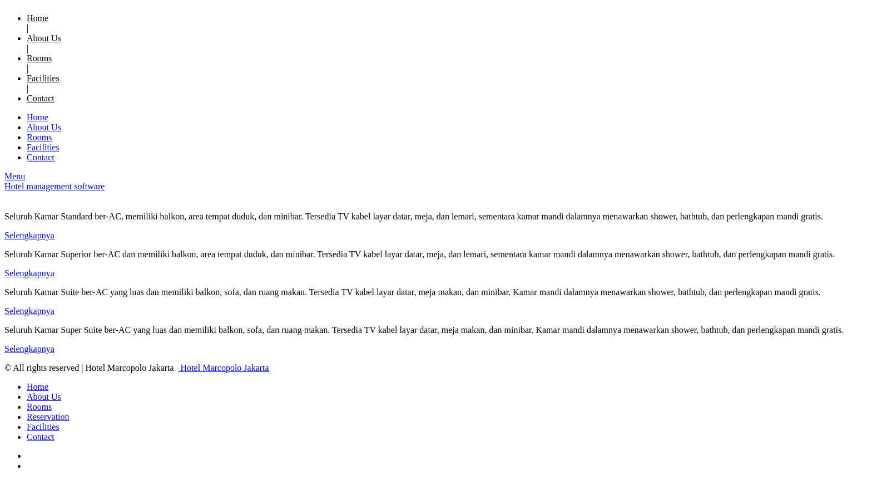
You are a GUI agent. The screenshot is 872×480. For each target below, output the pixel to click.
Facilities (43, 78)
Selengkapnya (29, 235)
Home (37, 18)
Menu (14, 176)
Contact (40, 98)
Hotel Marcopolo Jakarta (224, 368)
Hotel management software (54, 186)
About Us (44, 38)
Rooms (39, 58)
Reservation (48, 417)
